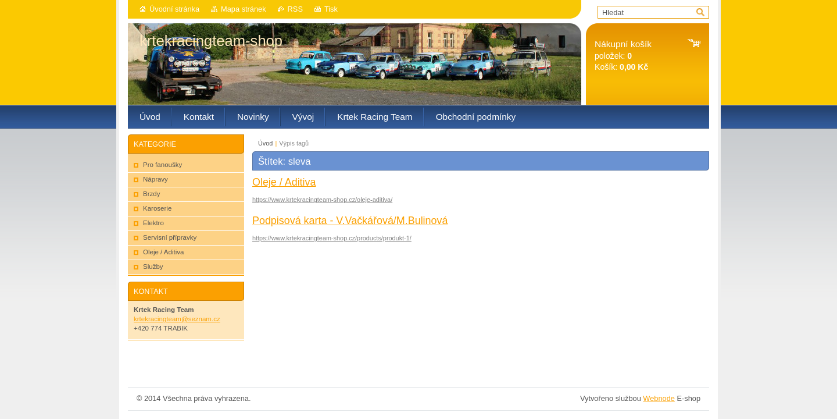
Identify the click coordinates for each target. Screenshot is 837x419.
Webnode (659, 398)
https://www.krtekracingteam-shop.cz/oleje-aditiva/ (322, 199)
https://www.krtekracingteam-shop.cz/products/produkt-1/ (332, 238)
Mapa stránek (243, 9)
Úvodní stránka (174, 9)
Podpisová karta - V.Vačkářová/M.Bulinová (350, 220)
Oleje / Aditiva (284, 182)
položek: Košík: (623, 56)
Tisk (331, 9)
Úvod (265, 143)
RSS (295, 9)
